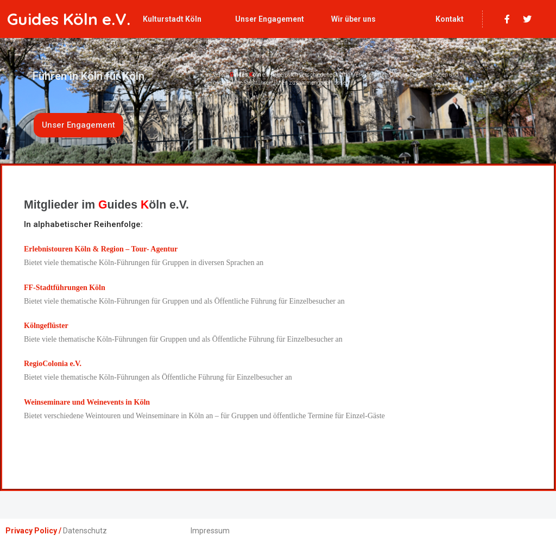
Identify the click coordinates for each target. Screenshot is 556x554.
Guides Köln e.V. (68, 19)
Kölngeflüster (46, 326)
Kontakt (449, 19)
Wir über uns (353, 19)
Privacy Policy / (33, 530)
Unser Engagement (269, 19)
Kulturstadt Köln (172, 19)
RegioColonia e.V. (52, 364)
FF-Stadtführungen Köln (64, 288)
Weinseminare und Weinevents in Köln (87, 402)
